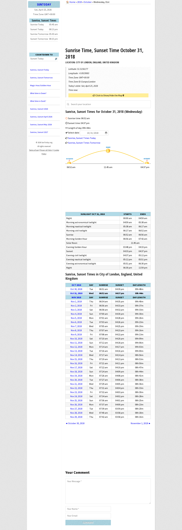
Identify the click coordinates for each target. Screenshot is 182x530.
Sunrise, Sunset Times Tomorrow (84, 142)
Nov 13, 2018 (76, 350)
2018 (79, 2)
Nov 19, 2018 (76, 375)
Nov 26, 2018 (76, 404)
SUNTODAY (44, 4)
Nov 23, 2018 (76, 392)
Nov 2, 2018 (76, 305)
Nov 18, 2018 (76, 371)
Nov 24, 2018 (76, 396)
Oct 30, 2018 (76, 289)
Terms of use (34, 150)
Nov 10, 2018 (76, 338)
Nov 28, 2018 (76, 412)
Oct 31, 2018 (76, 293)
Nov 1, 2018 (76, 301)
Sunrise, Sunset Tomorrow (41, 77)
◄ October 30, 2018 (74, 423)
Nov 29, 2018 (76, 416)
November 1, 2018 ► (141, 423)
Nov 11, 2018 (76, 342)
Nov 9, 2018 (76, 334)
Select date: (88, 132)
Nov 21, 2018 (76, 383)
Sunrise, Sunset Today (39, 70)
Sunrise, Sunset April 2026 (41, 116)
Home (72, 2)
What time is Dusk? (38, 101)
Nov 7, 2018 (76, 326)
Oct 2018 (76, 285)
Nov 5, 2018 (76, 318)
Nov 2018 (76, 297)
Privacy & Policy (46, 150)
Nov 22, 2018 (76, 388)
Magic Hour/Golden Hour (40, 85)
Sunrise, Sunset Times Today (82, 138)
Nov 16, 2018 (76, 363)
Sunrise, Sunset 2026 (39, 109)
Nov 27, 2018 (76, 408)
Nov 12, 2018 (76, 346)
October (88, 2)
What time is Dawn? (38, 93)
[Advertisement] (108, 25)
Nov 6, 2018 (76, 322)
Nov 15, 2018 (76, 359)
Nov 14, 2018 (76, 355)
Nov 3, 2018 (76, 309)
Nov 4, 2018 (76, 313)
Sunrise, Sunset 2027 (39, 132)
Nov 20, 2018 (76, 379)
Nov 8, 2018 (76, 330)
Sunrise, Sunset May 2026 (41, 124)
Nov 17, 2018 (76, 367)
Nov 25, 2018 (76, 400)
